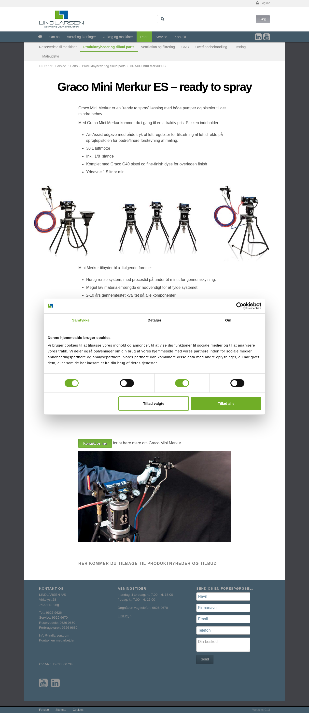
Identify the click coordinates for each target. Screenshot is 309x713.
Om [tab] (228, 320)
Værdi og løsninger (81, 37)
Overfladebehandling (211, 47)
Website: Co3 (261, 710)
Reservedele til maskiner (58, 47)
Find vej (123, 616)
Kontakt (180, 37)
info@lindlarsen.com (54, 635)
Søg (263, 19)
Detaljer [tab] (154, 320)
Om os (54, 37)
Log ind (262, 3)
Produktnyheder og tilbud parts (108, 47)
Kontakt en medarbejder (56, 640)
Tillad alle (226, 403)
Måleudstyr (50, 56)
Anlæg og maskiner (118, 37)
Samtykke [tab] (81, 320)
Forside (60, 66)
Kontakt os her (95, 443)
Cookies (78, 710)
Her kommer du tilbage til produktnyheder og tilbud (147, 563)
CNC (185, 47)
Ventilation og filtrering (158, 47)
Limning (240, 47)
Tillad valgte (153, 403)
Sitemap (61, 710)
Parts (144, 37)
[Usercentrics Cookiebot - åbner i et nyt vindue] (239, 305)
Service (161, 37)
